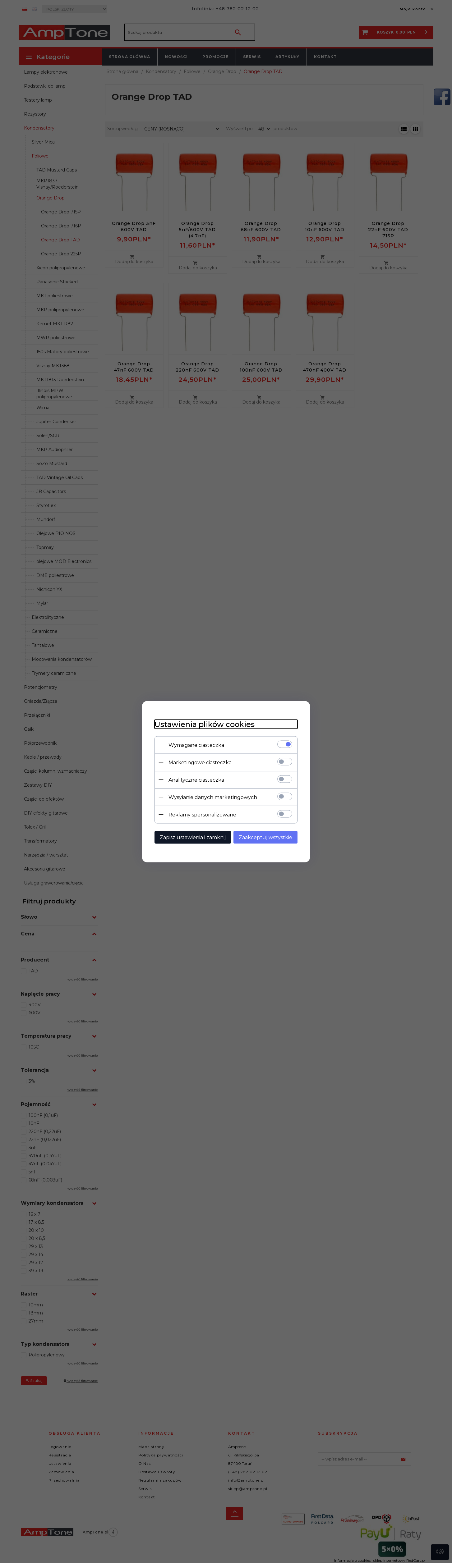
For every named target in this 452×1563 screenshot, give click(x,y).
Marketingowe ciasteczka (200, 762)
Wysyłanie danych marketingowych (212, 797)
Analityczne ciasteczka (196, 780)
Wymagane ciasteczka (196, 745)
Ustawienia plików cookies (205, 724)
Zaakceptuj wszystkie (265, 837)
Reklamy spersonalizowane (202, 814)
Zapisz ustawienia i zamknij (193, 837)
